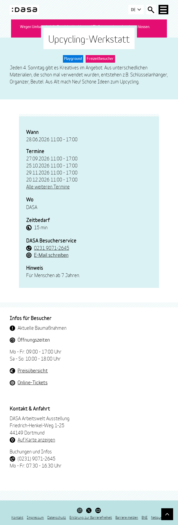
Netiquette (158, 517)
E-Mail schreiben (51, 254)
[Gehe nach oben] (167, 514)
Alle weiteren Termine (48, 186)
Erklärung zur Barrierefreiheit (90, 517)
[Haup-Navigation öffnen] (163, 10)
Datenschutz (56, 517)
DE (136, 9)
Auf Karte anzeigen (36, 439)
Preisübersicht (33, 370)
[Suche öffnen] (151, 10)
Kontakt (17, 517)
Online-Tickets (33, 382)
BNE (144, 517)
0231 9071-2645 (51, 247)
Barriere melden (126, 517)
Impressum (35, 517)
